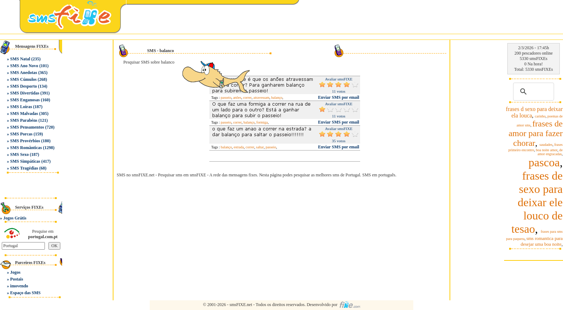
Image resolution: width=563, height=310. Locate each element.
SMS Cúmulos (23, 79)
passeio (226, 122)
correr (237, 122)
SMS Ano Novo (24, 65)
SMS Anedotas (23, 72)
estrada (239, 147)
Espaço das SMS (25, 292)
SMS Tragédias (24, 168)
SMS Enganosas (24, 99)
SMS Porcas (21, 134)
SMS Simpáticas (25, 161)
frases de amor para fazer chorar (535, 133)
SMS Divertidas (24, 93)
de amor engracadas (550, 152)
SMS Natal (20, 58)
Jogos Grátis (14, 218)
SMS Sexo (19, 154)
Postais (16, 279)
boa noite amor (547, 150)
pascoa (544, 162)
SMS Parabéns (23, 120)
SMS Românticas (26, 147)
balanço (276, 98)
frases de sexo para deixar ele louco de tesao (537, 202)
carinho (540, 116)
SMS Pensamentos (27, 127)
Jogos (15, 272)
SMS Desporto (23, 86)
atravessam (261, 98)
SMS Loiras (21, 106)
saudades (546, 145)
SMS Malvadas (24, 113)
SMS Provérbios (25, 140)
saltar (260, 147)
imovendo (19, 285)
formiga (262, 122)
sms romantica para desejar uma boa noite (542, 241)
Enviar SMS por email (338, 97)
